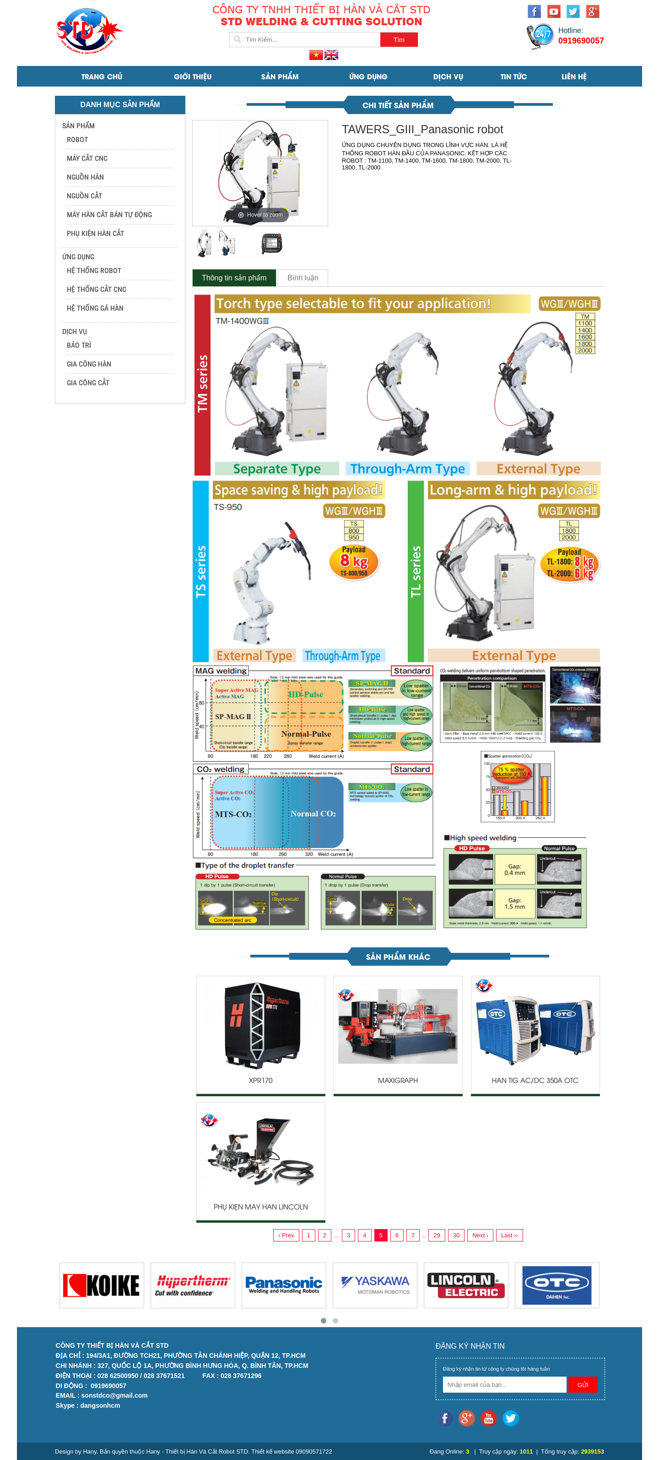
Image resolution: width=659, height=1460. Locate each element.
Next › (480, 1235)
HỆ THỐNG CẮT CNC (96, 289)
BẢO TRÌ (79, 345)
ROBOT (77, 139)
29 (436, 1235)
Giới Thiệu (192, 76)
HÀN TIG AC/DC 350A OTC (535, 1081)
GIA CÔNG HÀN (89, 364)
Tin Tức (514, 76)
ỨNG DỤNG (368, 76)
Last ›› (509, 1235)
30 (456, 1235)
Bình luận (303, 278)
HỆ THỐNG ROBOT (94, 270)
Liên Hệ (574, 76)
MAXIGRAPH (398, 1081)
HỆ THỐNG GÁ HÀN (95, 308)
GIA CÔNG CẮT (88, 382)
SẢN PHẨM (280, 76)
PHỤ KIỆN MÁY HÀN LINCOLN (261, 1207)
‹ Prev (286, 1235)
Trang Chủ (101, 76)
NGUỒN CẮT (84, 195)
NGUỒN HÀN (85, 177)
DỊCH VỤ (448, 76)
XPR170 (260, 1081)
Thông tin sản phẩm (234, 278)
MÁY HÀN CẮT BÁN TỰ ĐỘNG (109, 214)
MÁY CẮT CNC (87, 158)
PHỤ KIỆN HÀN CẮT (95, 233)
